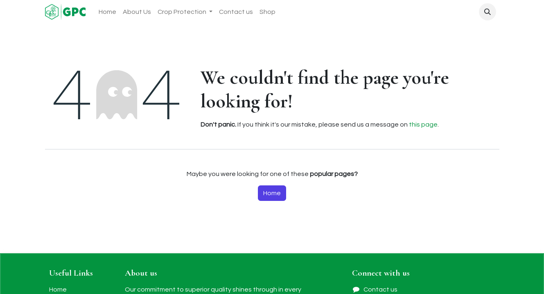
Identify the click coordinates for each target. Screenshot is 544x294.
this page (423, 124)
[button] (487, 11)
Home (272, 193)
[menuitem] (107, 12)
